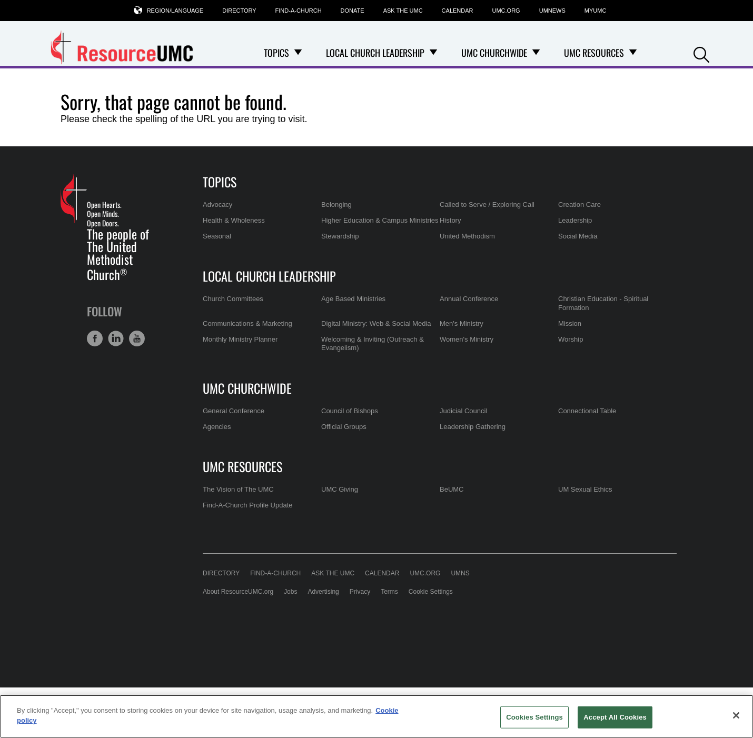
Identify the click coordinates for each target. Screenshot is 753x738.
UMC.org (506, 10)
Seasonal (217, 236)
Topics (219, 182)
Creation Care (579, 204)
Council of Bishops (349, 411)
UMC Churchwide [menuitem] (494, 52)
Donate (352, 10)
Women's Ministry (466, 339)
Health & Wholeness (234, 220)
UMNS (460, 573)
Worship (570, 339)
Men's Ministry (461, 323)
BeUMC (452, 489)
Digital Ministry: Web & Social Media (376, 323)
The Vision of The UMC (238, 489)
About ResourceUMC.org (238, 591)
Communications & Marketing (247, 323)
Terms (389, 591)
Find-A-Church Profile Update (248, 505)
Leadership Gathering (473, 427)
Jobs (290, 591)
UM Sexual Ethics (585, 489)
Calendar (457, 10)
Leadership (575, 220)
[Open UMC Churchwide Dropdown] (536, 53)
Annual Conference (469, 299)
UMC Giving (339, 489)
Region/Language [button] (175, 10)
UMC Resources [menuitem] (594, 52)
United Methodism (467, 236)
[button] (701, 53)
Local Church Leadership (269, 276)
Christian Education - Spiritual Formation (603, 303)
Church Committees (233, 299)
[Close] (736, 715)
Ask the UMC (403, 10)
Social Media (577, 236)
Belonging (336, 204)
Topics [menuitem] (276, 52)
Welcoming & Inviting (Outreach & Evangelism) (372, 343)
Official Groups (343, 427)
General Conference (233, 411)
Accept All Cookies (615, 717)
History (450, 220)
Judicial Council (463, 411)
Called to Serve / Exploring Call (487, 204)
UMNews (552, 10)
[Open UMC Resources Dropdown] (633, 53)
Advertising (323, 591)
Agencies (217, 427)
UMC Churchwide (247, 388)
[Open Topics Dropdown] (298, 53)
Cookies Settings (534, 717)
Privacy (360, 591)
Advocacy (217, 204)
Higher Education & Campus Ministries (380, 220)
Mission (569, 323)
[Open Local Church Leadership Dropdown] (433, 53)
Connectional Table (587, 411)
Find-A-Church (298, 10)
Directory (239, 10)
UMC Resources (242, 466)
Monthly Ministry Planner (240, 339)
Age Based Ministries (353, 299)
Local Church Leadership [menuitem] (375, 52)
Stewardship (340, 236)
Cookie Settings (431, 591)
